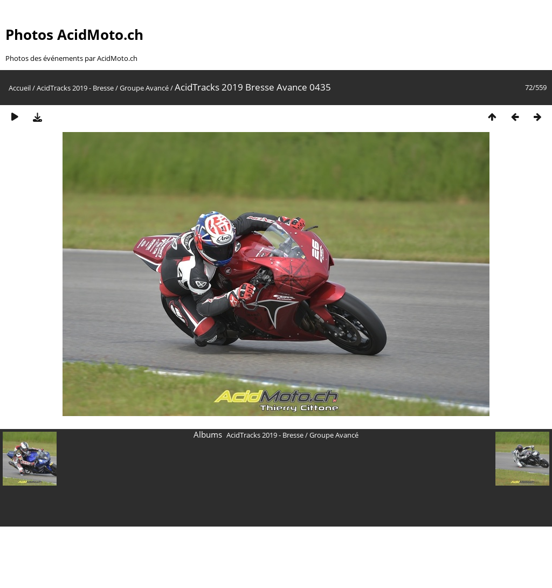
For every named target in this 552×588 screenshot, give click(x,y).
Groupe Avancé (144, 88)
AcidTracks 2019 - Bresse (75, 88)
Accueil (20, 88)
